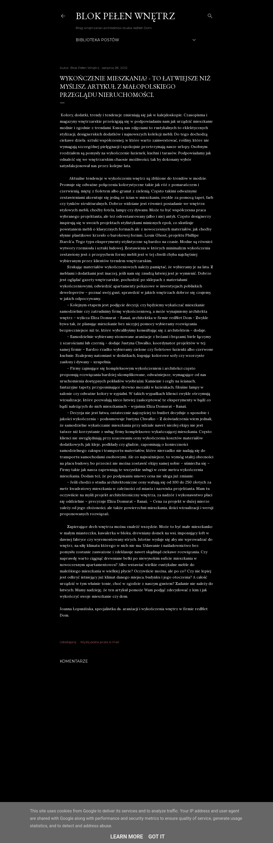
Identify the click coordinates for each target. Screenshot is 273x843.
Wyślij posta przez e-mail (99, 642)
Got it (156, 836)
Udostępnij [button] (68, 642)
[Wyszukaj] (210, 15)
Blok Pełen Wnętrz (125, 16)
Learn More (126, 836)
